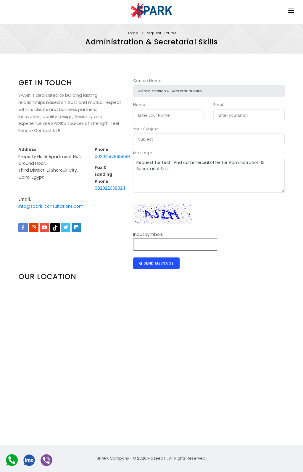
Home (132, 33)
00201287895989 (112, 157)
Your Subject (146, 129)
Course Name (147, 80)
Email (219, 104)
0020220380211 (110, 188)
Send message (156, 263)
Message (142, 153)
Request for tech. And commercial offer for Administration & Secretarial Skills (209, 175)
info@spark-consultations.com (50, 206)
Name (139, 104)
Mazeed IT (157, 458)
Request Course (161, 33)
